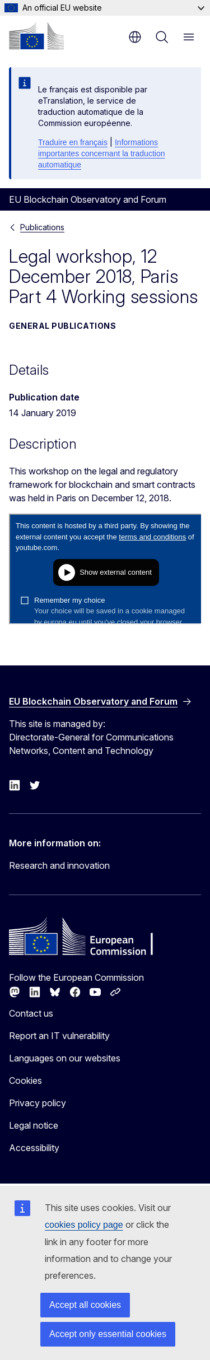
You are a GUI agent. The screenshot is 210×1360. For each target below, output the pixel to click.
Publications (42, 227)
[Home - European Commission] (36, 35)
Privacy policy (37, 1103)
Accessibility (34, 1147)
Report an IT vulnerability (59, 1035)
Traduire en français (73, 142)
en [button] (135, 37)
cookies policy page (84, 1224)
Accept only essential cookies (107, 1334)
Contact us (31, 1013)
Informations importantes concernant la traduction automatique (101, 153)
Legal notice (33, 1125)
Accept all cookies (85, 1305)
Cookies (25, 1080)
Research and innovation (59, 865)
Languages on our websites (64, 1058)
